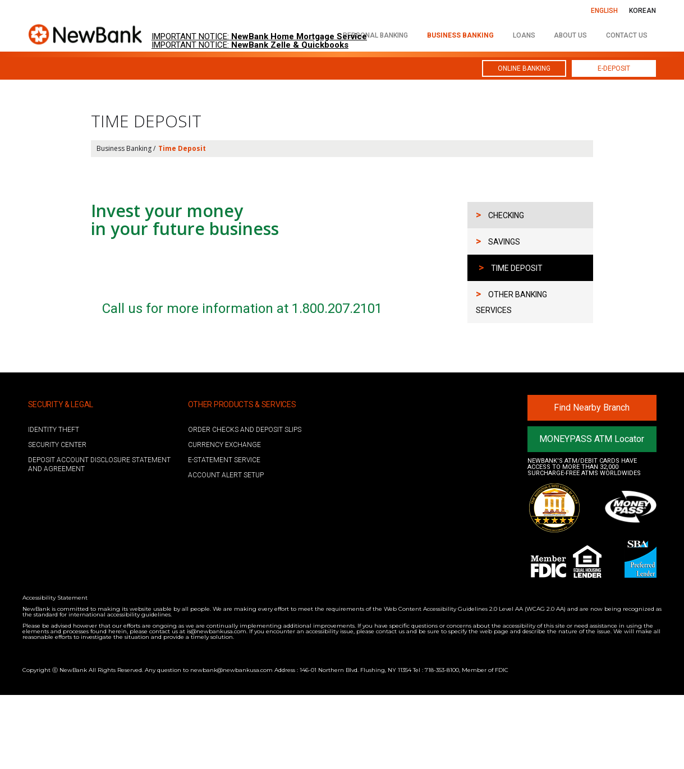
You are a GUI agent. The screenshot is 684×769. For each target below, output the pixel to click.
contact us (627, 35)
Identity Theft (53, 504)
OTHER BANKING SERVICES (511, 301)
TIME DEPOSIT (511, 267)
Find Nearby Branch (592, 481)
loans (524, 35)
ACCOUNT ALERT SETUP (226, 549)
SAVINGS (498, 241)
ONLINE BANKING (524, 68)
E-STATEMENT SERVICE (224, 534)
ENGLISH (604, 11)
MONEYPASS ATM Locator (591, 513)
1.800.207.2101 (337, 382)
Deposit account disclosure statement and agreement (99, 538)
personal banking (375, 35)
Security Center (57, 519)
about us (570, 35)
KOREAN (642, 11)
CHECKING (500, 214)
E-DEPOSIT (614, 68)
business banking (460, 35)
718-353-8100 (442, 744)
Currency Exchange (224, 519)
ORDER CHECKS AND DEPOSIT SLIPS (244, 504)
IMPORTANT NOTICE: (259, 37)
